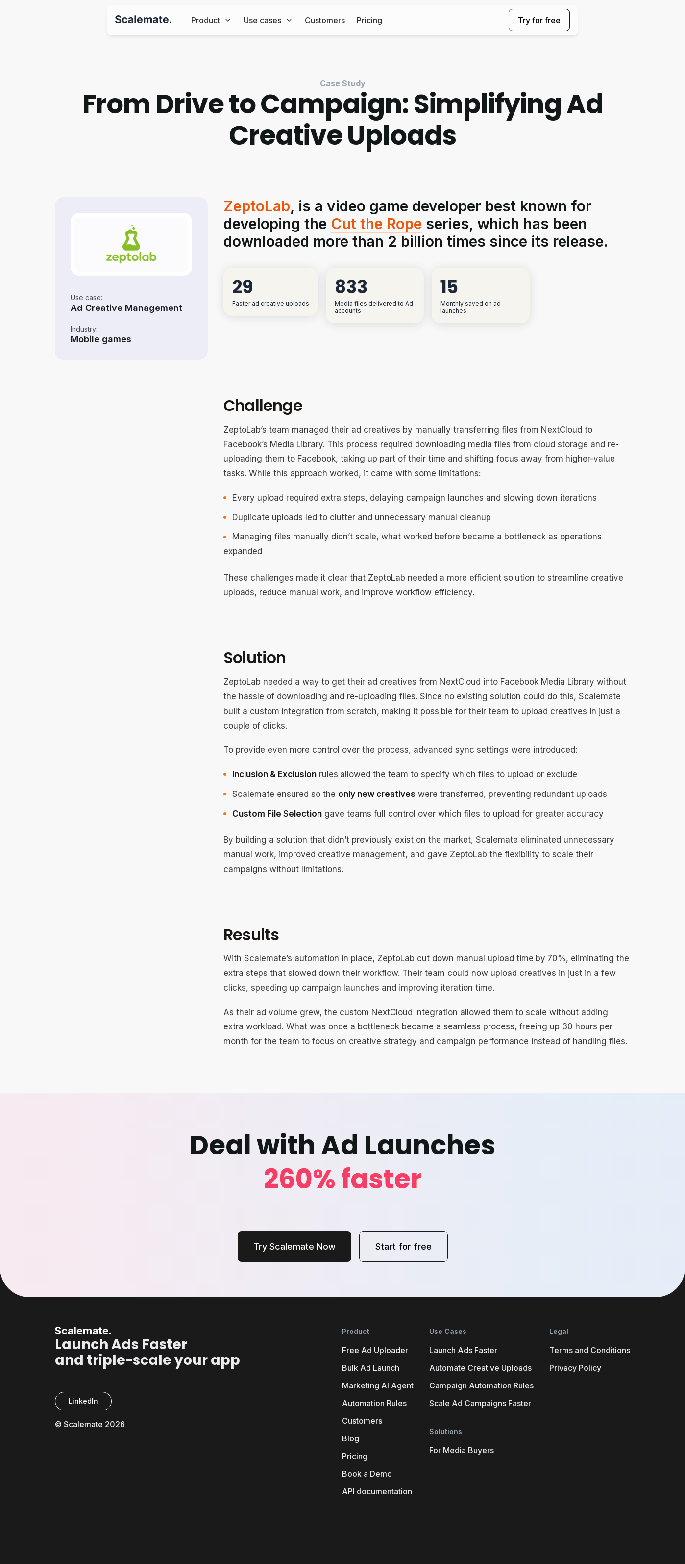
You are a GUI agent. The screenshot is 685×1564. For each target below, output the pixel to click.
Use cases (268, 20)
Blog (350, 1438)
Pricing (369, 20)
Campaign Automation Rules (481, 1385)
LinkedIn (83, 1401)
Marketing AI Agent (378, 1385)
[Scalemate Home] (143, 20)
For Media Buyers (461, 1450)
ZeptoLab (256, 206)
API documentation (377, 1491)
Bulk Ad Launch (370, 1368)
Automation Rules (374, 1403)
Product (211, 20)
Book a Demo (367, 1474)
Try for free (539, 20)
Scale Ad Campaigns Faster (480, 1403)
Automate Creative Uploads (480, 1368)
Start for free (403, 1246)
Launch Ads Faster (463, 1350)
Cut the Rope (376, 223)
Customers (325, 20)
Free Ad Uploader (375, 1350)
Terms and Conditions (589, 1350)
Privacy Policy (575, 1368)
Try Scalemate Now (294, 1246)
